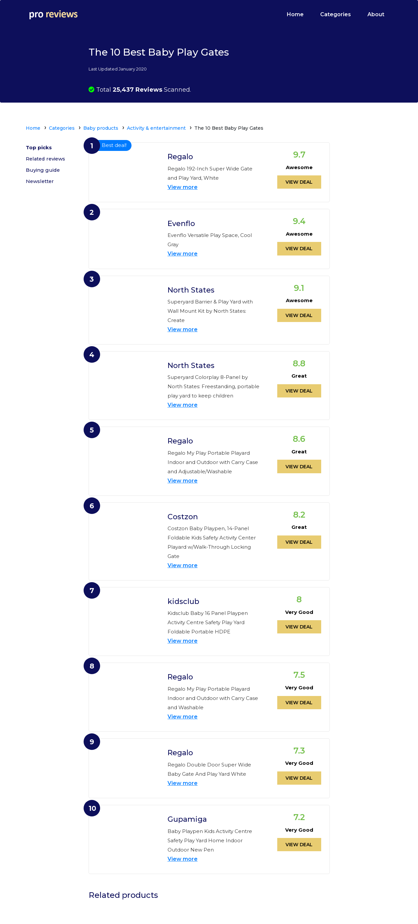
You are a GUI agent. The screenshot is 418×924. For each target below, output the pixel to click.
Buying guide (43, 170)
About (375, 14)
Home (295, 14)
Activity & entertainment (156, 128)
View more (183, 187)
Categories (335, 14)
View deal (299, 182)
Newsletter (40, 182)
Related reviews (46, 159)
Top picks (39, 148)
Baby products (100, 128)
